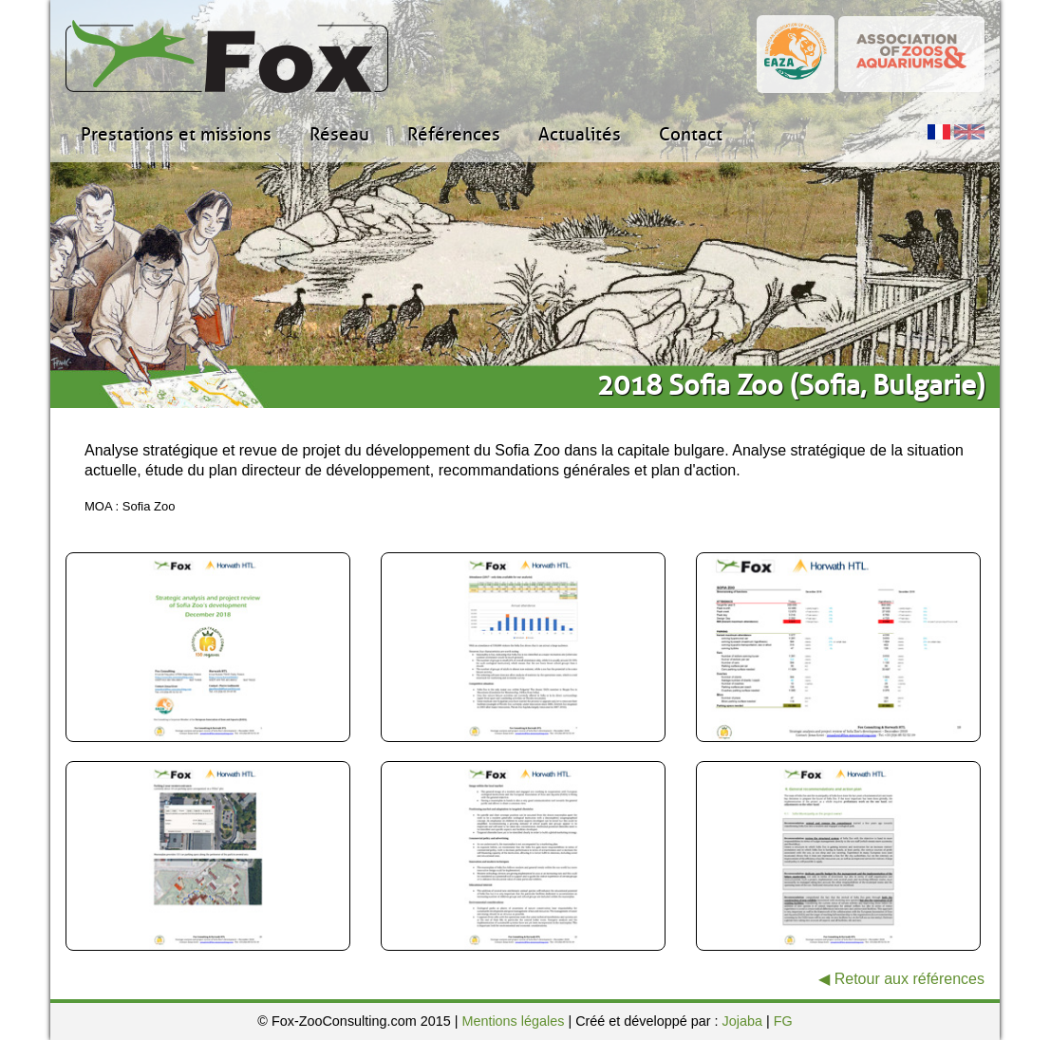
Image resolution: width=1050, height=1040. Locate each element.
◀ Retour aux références (901, 979)
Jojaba (742, 1021)
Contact (690, 134)
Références (453, 134)
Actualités (579, 134)
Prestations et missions (176, 134)
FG (783, 1021)
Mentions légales (512, 1021)
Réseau (339, 134)
